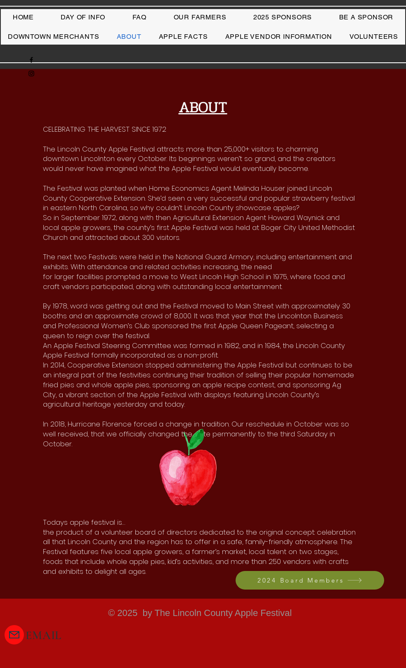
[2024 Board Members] (310, 580)
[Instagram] (31, 73)
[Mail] (14, 634)
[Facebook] (31, 60)
